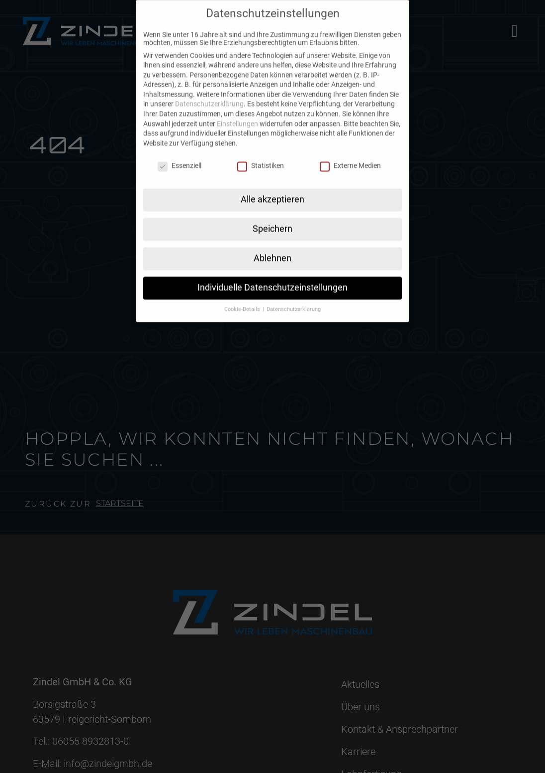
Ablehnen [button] (272, 248)
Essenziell (179, 155)
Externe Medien (350, 155)
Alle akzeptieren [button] (272, 189)
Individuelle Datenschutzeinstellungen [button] (272, 277)
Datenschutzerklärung (209, 93)
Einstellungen (237, 113)
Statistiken (260, 155)
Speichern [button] (272, 218)
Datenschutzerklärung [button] (294, 298)
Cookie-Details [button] (243, 298)
